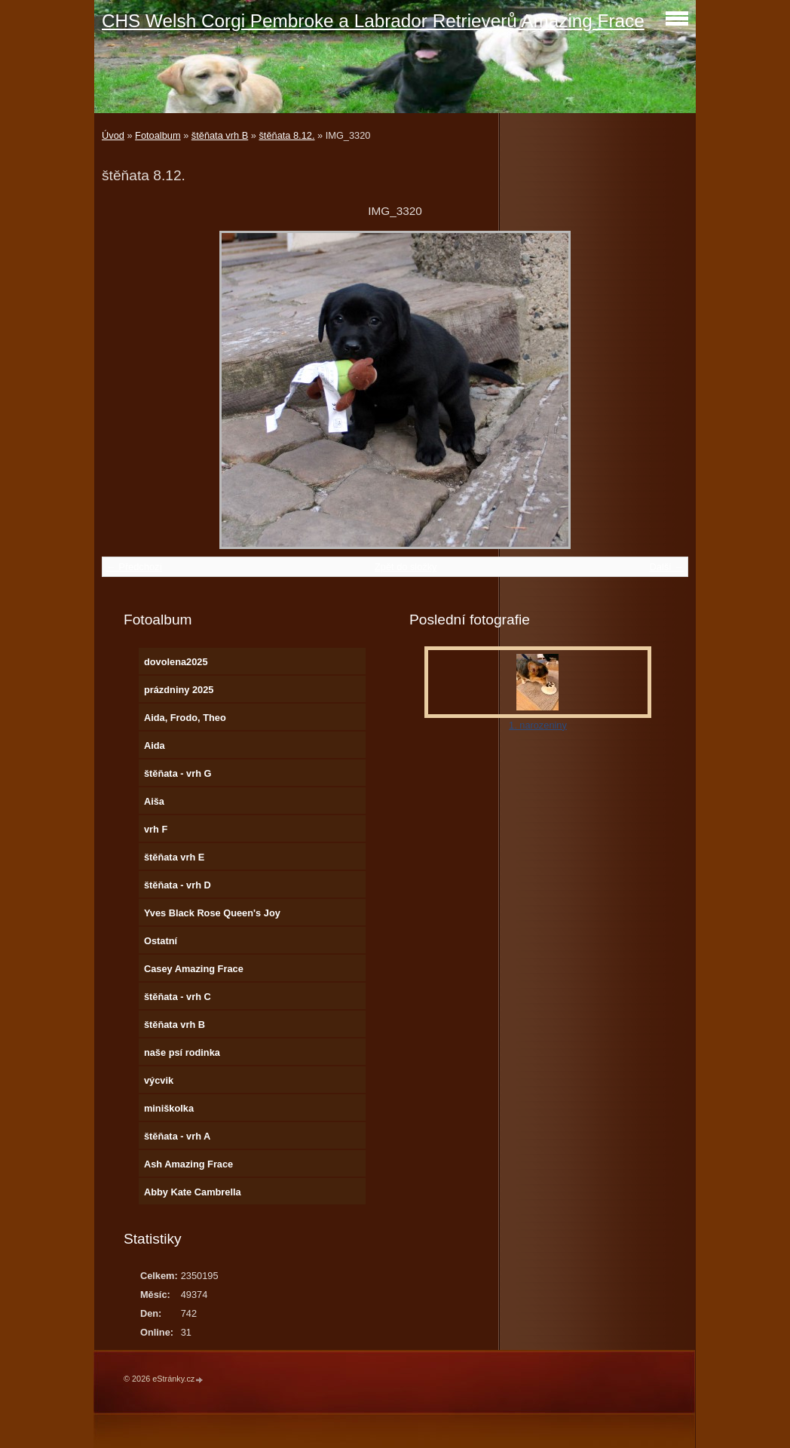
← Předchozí (134, 566)
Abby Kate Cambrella (192, 1192)
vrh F (155, 829)
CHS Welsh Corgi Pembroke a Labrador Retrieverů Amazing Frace (373, 21)
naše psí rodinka (182, 1052)
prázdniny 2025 (178, 689)
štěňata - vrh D (177, 885)
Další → (666, 566)
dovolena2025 (176, 661)
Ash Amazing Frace (188, 1164)
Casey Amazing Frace (193, 968)
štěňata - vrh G (178, 773)
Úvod (113, 135)
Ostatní (160, 940)
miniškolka (169, 1108)
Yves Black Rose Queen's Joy (212, 913)
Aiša (154, 801)
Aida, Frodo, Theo (185, 717)
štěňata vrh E (174, 857)
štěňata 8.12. (286, 135)
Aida (154, 745)
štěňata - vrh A (177, 1136)
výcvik (158, 1080)
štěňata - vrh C (177, 996)
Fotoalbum (157, 135)
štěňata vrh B (219, 135)
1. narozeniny (538, 725)
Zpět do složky (406, 566)
